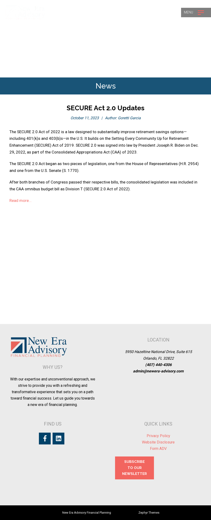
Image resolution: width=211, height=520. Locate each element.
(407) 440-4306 (158, 364)
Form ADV (158, 448)
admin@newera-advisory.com (158, 371)
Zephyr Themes (148, 512)
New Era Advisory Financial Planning (86, 512)
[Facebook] (45, 438)
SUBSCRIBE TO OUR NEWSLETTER (134, 468)
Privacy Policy (158, 436)
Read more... (20, 200)
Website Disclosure (158, 442)
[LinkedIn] (58, 438)
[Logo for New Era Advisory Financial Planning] (25, 12)
